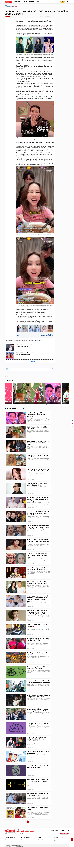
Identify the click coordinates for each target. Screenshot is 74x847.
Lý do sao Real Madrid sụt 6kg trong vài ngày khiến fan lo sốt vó (38, 696)
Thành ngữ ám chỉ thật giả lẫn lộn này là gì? (37, 653)
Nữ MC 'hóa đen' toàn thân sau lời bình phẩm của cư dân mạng (37, 738)
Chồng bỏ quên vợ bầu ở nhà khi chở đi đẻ (37, 625)
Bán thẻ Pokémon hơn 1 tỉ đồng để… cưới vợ (38, 808)
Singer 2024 (44, 25)
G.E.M (43, 91)
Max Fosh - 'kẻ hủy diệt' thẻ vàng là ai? (36, 402)
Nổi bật (24, 1)
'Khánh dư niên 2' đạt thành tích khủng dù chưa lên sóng (24, 345)
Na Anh (25, 340)
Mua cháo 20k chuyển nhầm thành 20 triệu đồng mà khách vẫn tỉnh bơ (38, 682)
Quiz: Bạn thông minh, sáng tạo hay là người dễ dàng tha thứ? (38, 724)
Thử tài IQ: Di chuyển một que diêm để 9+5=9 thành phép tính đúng (38, 780)
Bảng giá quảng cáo (64, 833)
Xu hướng (17, 1)
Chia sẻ (32, 361)
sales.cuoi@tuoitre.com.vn (9, 840)
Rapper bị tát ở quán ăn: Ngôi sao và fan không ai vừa (37, 456)
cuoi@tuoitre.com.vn (25, 839)
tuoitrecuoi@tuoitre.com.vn (42, 839)
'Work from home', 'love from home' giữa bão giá (38, 752)
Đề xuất (31, 1)
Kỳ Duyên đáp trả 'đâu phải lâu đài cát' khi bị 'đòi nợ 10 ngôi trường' (38, 470)
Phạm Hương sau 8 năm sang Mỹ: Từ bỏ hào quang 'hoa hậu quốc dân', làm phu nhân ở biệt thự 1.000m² (37, 598)
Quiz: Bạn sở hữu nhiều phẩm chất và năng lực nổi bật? (38, 766)
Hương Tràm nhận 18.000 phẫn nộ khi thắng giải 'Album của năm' (38, 568)
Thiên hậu (39, 340)
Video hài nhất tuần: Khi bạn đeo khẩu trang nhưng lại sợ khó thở (37, 710)
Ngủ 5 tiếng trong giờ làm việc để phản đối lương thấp (37, 794)
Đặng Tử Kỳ (18, 340)
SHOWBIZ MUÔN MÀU (18, 404)
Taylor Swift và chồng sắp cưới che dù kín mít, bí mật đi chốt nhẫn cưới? (38, 442)
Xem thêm (6, 376)
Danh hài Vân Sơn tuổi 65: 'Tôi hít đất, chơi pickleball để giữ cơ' (37, 484)
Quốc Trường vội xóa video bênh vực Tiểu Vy (21, 402)
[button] (38, 2)
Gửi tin (62, 1)
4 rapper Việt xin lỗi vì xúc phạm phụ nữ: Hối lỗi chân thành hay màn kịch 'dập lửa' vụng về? (37, 612)
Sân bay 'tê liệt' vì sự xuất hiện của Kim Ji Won (34, 334)
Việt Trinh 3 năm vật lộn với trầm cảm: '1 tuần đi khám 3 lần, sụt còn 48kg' (38, 555)
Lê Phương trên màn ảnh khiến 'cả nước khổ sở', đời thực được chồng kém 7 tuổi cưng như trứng (38, 527)
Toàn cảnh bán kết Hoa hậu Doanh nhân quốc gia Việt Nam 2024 (24, 353)
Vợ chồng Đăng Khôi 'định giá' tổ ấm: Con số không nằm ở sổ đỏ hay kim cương (38, 499)
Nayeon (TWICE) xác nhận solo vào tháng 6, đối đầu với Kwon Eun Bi (22, 334)
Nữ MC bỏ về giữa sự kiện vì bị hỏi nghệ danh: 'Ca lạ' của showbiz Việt (38, 540)
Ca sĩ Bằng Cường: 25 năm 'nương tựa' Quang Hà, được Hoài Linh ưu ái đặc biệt (38, 513)
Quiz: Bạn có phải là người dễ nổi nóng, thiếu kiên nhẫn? (37, 667)
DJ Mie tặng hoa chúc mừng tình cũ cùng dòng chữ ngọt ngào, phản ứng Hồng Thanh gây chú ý (47, 334)
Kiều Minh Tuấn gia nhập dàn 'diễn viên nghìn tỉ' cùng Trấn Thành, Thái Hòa (53, 401)
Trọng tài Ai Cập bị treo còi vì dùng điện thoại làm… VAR (38, 639)
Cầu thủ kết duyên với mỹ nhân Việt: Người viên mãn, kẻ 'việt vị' (37, 583)
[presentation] (5, 393)
